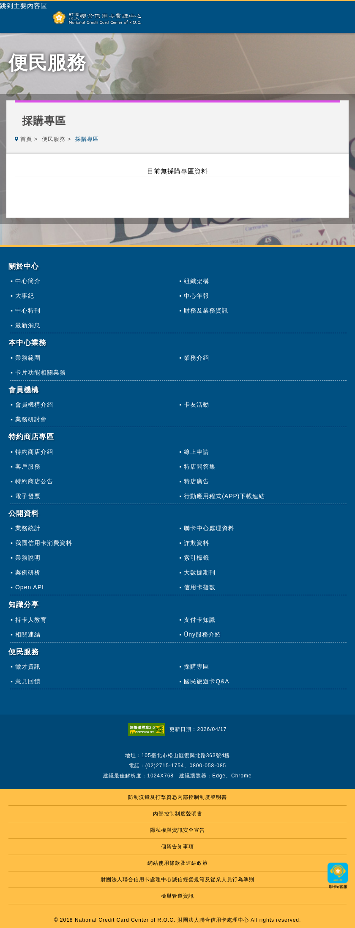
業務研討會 (31, 419)
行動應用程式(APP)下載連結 (224, 496)
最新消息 (28, 325)
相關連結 (28, 634)
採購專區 (196, 666)
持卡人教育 (31, 619)
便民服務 (54, 139)
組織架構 (196, 281)
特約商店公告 (34, 481)
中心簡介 (28, 281)
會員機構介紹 (34, 404)
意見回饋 (28, 681)
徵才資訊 (28, 666)
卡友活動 (196, 404)
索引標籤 (196, 557)
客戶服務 (28, 466)
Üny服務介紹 (202, 634)
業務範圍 (28, 357)
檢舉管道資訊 (177, 896)
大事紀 (24, 295)
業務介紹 (196, 357)
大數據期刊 (200, 572)
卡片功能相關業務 (40, 372)
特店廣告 (196, 481)
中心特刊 (28, 310)
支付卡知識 (200, 619)
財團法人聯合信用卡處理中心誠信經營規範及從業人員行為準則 (177, 879)
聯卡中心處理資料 (209, 528)
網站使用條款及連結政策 (177, 863)
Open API (29, 587)
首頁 (26, 139)
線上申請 (196, 451)
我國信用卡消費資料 (43, 543)
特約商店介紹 (34, 451)
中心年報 (196, 295)
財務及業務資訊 (206, 310)
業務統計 (28, 528)
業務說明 (28, 557)
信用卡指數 (200, 587)
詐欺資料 (196, 543)
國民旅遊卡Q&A (206, 681)
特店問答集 (200, 466)
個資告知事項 (177, 847)
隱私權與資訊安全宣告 (177, 830)
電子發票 (28, 496)
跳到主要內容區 (23, 6)
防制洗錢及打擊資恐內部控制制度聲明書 (177, 797)
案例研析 (28, 572)
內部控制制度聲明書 (177, 814)
